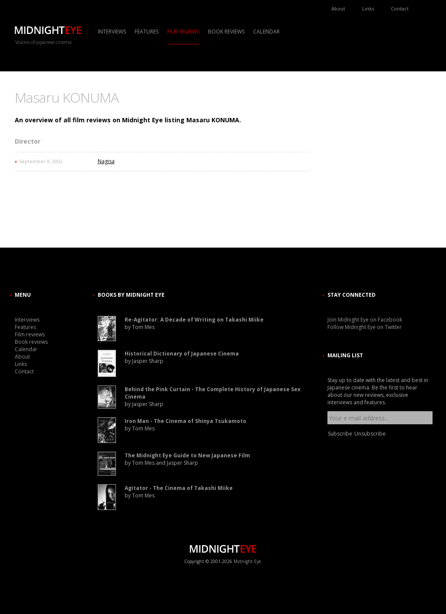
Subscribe (340, 433)
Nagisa (106, 161)
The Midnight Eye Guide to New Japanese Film (187, 455)
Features (147, 31)
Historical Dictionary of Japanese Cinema (182, 353)
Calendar (266, 31)
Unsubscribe (370, 433)
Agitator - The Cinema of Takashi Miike (179, 488)
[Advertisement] (353, 167)
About (338, 8)
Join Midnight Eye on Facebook (364, 319)
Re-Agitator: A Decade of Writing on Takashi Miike (194, 319)
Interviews (112, 31)
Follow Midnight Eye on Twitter (364, 327)
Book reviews (226, 31)
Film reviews (183, 31)
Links (368, 8)
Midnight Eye (247, 561)
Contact (400, 8)
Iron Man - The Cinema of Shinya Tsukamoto (185, 421)
